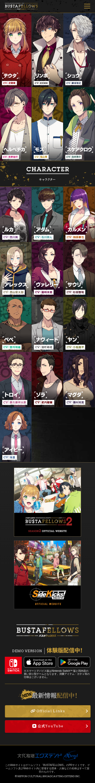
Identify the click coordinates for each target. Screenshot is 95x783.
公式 (47, 726)
